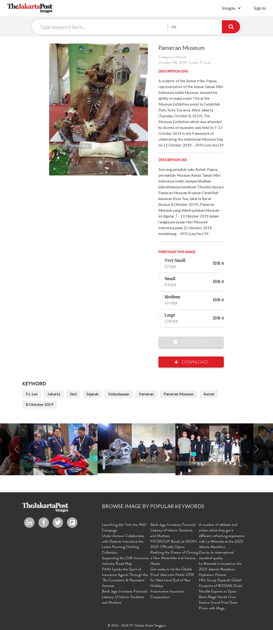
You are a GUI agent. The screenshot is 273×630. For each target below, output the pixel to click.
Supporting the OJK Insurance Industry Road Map (125, 561)
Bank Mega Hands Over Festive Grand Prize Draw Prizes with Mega (218, 603)
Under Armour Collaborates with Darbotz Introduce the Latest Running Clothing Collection (123, 544)
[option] (136, 448)
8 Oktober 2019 (39, 404)
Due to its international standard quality (216, 555)
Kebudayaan (118, 394)
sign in (260, 8)
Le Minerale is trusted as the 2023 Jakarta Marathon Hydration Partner (220, 569)
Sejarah (92, 394)
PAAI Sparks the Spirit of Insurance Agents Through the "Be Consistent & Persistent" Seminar (125, 578)
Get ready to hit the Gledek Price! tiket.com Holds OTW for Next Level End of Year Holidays (172, 578)
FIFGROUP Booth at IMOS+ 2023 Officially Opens (173, 544)
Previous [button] (17, 449)
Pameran (146, 394)
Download (191, 362)
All (174, 26)
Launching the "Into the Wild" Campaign (124, 528)
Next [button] (256, 449)
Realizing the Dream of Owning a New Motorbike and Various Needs (174, 558)
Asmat (208, 394)
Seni (73, 394)
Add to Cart (191, 342)
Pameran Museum (179, 394)
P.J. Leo (32, 394)
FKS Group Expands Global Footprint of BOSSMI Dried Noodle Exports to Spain (220, 586)
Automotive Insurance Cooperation (167, 594)
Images (229, 8)
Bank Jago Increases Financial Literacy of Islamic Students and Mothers (124, 597)
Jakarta (53, 394)
